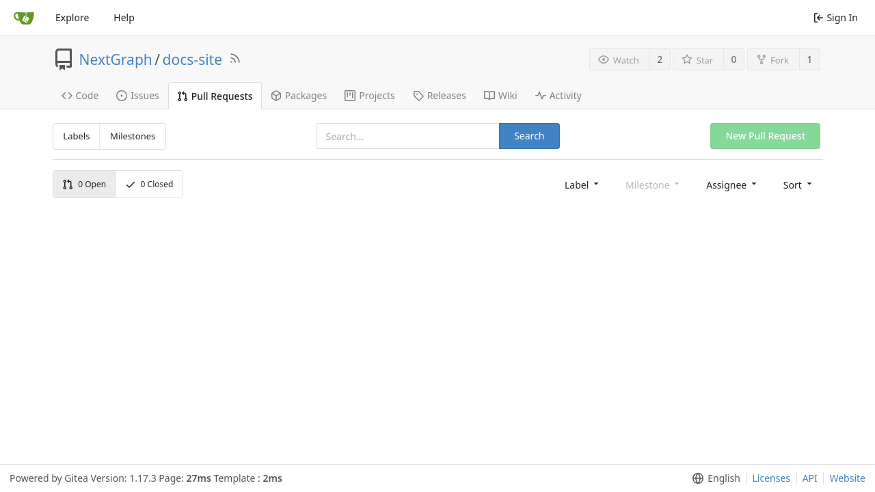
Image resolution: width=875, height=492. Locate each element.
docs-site (192, 59)
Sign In (836, 17)
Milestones (132, 136)
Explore (72, 17)
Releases (439, 95)
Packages (299, 95)
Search (529, 135)
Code (80, 95)
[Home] (24, 18)
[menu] (583, 184)
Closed (149, 184)
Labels (76, 136)
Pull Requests (215, 96)
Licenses (772, 478)
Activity (558, 95)
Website (847, 478)
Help (124, 17)
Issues (137, 95)
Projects (369, 95)
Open (84, 184)
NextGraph (115, 59)
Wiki (500, 95)
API (810, 478)
